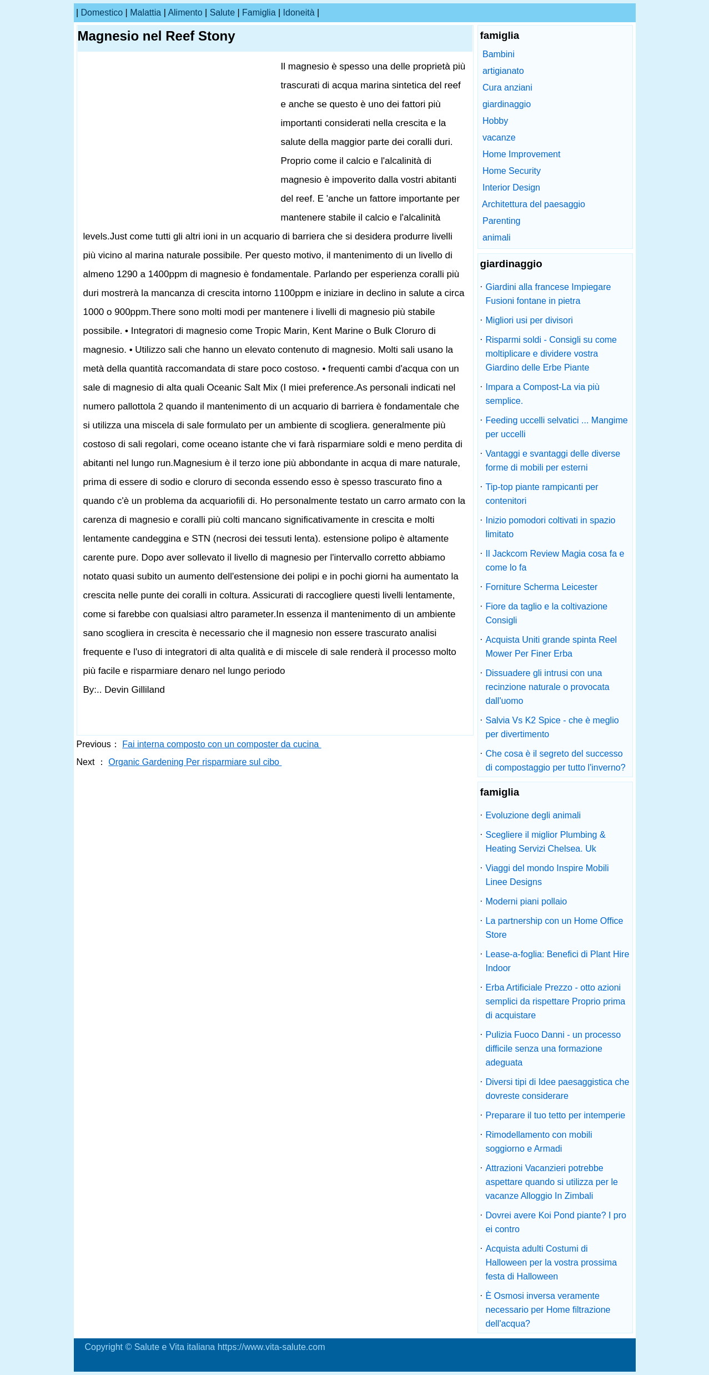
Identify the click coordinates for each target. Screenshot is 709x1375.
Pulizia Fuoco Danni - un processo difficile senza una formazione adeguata (553, 1048)
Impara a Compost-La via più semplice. (543, 394)
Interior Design (511, 187)
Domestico (102, 12)
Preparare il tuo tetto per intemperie (556, 1115)
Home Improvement (521, 154)
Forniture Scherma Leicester (542, 587)
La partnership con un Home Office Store (554, 927)
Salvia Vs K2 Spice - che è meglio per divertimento (552, 727)
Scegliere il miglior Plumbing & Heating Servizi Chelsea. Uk (546, 841)
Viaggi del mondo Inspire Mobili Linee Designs (547, 875)
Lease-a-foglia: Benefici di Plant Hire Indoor (558, 961)
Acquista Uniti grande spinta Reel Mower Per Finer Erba (551, 646)
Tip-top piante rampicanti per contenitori (542, 494)
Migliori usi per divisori (529, 320)
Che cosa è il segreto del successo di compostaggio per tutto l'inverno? (556, 760)
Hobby (495, 121)
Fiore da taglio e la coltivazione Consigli (547, 613)
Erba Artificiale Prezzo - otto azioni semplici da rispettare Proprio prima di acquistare (556, 1001)
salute (222, 12)
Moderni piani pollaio (526, 901)
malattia (145, 12)
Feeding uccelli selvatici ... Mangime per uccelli (557, 427)
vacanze (499, 137)
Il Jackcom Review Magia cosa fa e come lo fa (555, 560)
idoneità (299, 12)
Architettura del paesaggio (533, 204)
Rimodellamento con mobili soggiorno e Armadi (539, 1141)
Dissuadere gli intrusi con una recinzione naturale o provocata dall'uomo (548, 687)
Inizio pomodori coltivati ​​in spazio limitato (551, 527)
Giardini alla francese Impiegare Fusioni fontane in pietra (548, 294)
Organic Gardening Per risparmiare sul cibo (194, 762)
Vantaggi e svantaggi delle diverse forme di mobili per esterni (553, 460)
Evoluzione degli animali (533, 815)
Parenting (501, 221)
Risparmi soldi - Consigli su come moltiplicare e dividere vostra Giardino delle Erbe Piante (551, 353)
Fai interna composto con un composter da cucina (221, 744)
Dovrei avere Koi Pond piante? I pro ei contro (556, 1222)
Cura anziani (507, 87)
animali (496, 237)
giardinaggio (506, 104)
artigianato (503, 71)
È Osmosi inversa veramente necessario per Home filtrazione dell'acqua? (548, 1309)
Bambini (498, 54)
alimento (185, 12)
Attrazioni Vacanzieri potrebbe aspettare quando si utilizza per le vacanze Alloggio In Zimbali (552, 1182)
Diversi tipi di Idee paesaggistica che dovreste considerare (558, 1089)
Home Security (511, 171)
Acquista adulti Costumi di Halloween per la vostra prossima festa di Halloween (551, 1262)
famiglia (258, 12)
